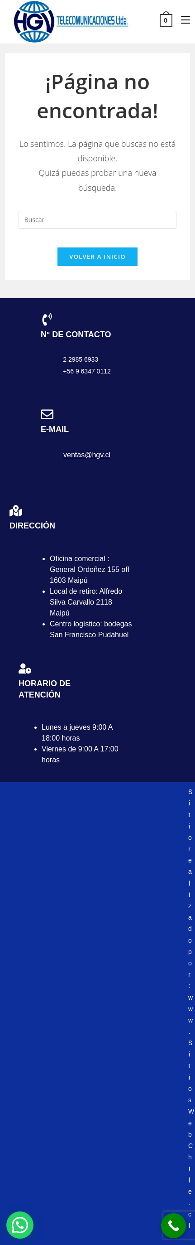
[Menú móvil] (182, 19)
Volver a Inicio (97, 256)
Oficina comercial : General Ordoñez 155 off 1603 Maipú (89, 569)
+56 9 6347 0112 (87, 371)
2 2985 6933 (80, 359)
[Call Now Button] (173, 1225)
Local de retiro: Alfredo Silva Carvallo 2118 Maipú (86, 602)
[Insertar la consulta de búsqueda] (97, 220)
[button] (19, 1225)
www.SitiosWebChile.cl (191, 1112)
